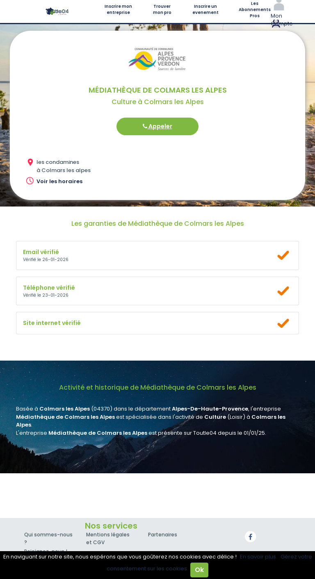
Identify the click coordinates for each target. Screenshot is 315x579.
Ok (199, 569)
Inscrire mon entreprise (118, 9)
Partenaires (162, 534)
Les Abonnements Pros (255, 9)
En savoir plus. (258, 557)
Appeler (157, 126)
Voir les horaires (59, 181)
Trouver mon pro (162, 9)
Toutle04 (57, 11)
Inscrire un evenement (205, 9)
